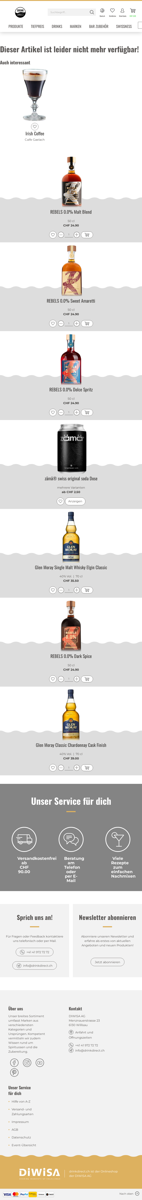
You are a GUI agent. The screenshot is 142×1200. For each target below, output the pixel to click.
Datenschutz (21, 1137)
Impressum (20, 1122)
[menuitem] (72, 13)
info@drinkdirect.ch (38, 965)
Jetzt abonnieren (107, 962)
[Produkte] (16, 27)
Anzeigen (75, 501)
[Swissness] (124, 27)
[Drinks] (57, 27)
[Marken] (75, 27)
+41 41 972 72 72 (37, 952)
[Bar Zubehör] (98, 27)
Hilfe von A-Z (21, 1101)
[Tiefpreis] (37, 27)
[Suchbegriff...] (72, 12)
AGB (15, 1129)
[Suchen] (92, 12)
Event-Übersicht (24, 1145)
